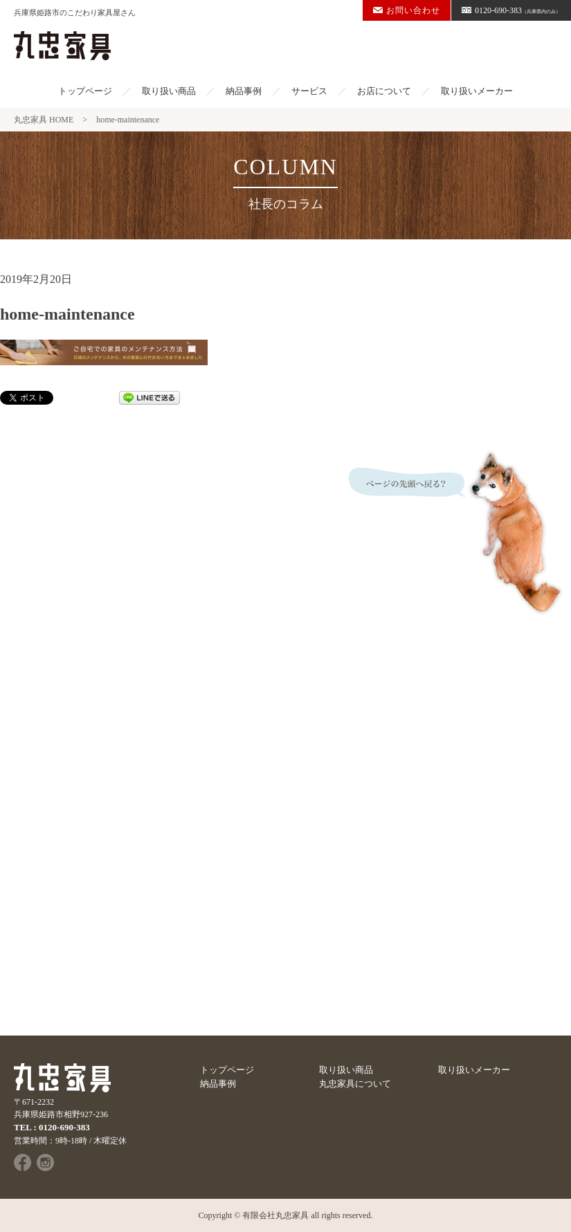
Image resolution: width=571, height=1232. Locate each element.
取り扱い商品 (169, 91)
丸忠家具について (355, 1083)
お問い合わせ (406, 10)
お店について (384, 91)
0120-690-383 (511, 10)
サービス (309, 91)
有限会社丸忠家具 (275, 1215)
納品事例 (244, 91)
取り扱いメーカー (477, 91)
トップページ (85, 91)
